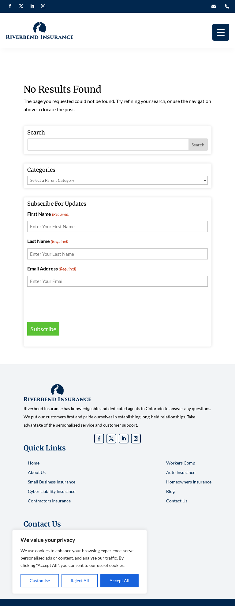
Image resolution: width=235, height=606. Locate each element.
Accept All (119, 580)
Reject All (80, 580)
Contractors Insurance (49, 482)
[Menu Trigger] (220, 32)
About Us (37, 453)
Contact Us (176, 482)
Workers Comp (180, 444)
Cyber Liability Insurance (51, 472)
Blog (170, 472)
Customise (40, 580)
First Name (48, 196)
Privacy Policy (189, 589)
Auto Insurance (180, 453)
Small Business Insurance (51, 463)
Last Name (47, 223)
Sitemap (117, 597)
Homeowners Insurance (188, 463)
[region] (79, 562)
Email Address (51, 250)
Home (33, 444)
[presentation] (73, 285)
